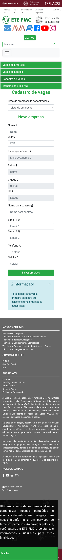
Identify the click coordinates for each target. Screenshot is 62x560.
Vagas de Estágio (13, 71)
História (6, 379)
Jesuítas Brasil (9, 364)
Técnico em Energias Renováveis (17, 349)
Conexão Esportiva (39, 11)
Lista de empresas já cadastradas (28, 101)
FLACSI (5, 361)
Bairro (12, 165)
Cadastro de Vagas (14, 79)
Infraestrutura (8, 385)
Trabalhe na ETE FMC (15, 85)
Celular (13, 257)
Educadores (26, 10)
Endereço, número (19, 151)
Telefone (14, 245)
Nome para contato (20, 205)
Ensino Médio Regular (12, 333)
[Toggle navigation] (7, 53)
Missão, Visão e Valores (13, 382)
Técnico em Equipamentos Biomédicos (20, 343)
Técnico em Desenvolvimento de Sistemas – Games (26, 346)
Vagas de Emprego (14, 64)
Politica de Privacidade (13, 392)
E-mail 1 (14, 219)
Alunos (7, 10)
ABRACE (57, 10)
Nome (12, 125)
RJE (4, 367)
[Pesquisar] (26, 44)
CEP (11, 137)
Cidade (13, 179)
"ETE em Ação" (9, 389)
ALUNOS (29, 37)
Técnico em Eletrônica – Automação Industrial (24, 336)
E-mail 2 (14, 231)
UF (10, 191)
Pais (16, 10)
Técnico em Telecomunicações (17, 339)
